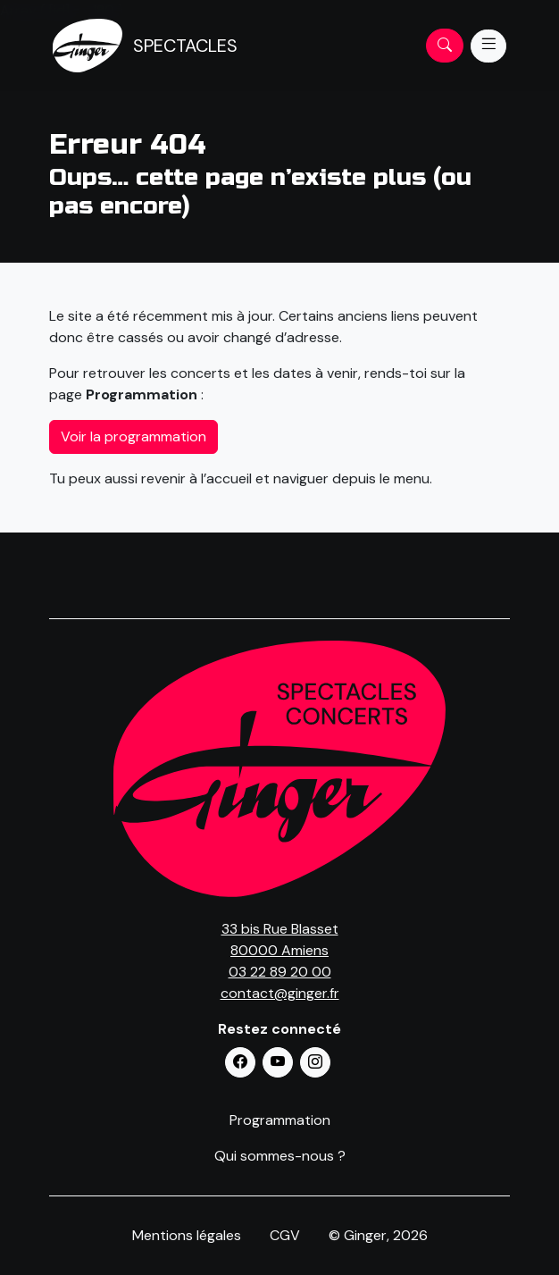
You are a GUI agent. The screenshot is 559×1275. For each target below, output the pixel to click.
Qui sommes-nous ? (280, 1155)
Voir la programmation (133, 436)
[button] (240, 1062)
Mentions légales (186, 1235)
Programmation (279, 1120)
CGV (285, 1235)
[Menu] (488, 46)
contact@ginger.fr (280, 993)
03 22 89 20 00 (280, 971)
